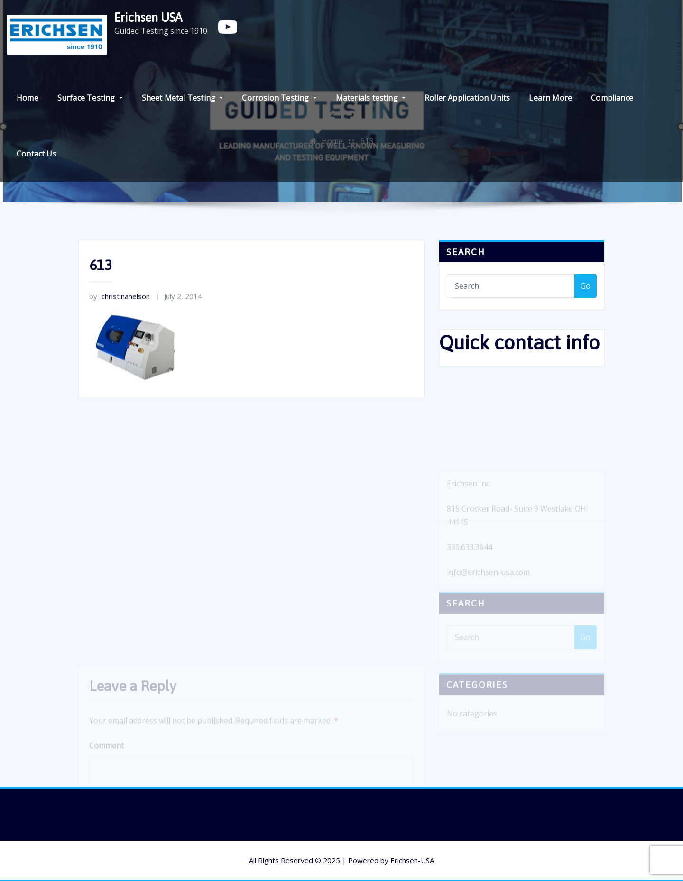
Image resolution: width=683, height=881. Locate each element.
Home (27, 97)
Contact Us (36, 153)
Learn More (550, 97)
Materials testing (371, 97)
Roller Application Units (467, 97)
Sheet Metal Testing (182, 97)
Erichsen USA (148, 17)
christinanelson (119, 300)
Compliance (612, 97)
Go (586, 287)
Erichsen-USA (412, 860)
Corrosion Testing (279, 97)
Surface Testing (90, 97)
